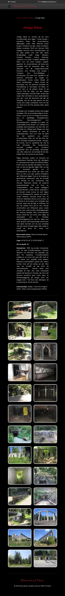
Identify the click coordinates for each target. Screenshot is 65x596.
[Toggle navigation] (9, 6)
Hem (18, 18)
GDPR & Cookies (46, 586)
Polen (31, 18)
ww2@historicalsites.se (47, 2)
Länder (24, 18)
